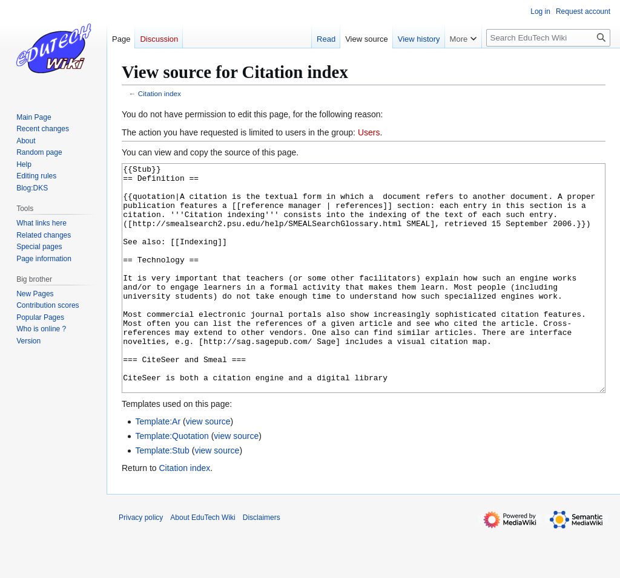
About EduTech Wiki (202, 563)
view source (208, 467)
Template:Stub (162, 496)
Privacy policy (141, 563)
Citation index (159, 93)
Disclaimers (261, 563)
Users (369, 132)
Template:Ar (157, 467)
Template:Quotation (171, 481)
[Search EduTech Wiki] (548, 38)
